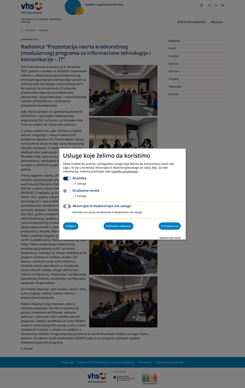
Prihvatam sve (169, 226)
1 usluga (79, 184)
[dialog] (122, 194)
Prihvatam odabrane (118, 226)
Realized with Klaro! (170, 237)
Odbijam (71, 226)
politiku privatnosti (125, 171)
